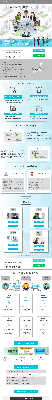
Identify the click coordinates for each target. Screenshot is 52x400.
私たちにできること (26, 83)
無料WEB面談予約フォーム (26, 391)
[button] (33, 2)
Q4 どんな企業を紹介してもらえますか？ (19, 383)
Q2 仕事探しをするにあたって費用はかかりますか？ (21, 378)
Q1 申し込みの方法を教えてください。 (18, 372)
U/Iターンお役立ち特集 (26, 343)
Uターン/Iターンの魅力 (26, 126)
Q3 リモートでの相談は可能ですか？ (18, 380)
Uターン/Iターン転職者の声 (26, 166)
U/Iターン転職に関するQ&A (26, 367)
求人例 (26, 202)
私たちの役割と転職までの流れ (26, 273)
